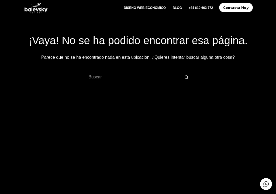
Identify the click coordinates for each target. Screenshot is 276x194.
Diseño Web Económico (145, 8)
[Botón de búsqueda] (186, 77)
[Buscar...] (132, 77)
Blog (177, 8)
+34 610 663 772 (201, 8)
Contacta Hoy (236, 7)
